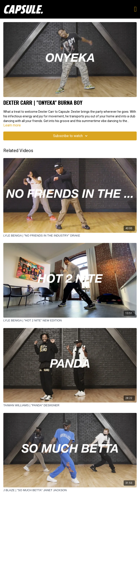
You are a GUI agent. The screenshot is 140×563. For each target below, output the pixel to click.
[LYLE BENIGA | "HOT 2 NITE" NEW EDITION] (70, 320)
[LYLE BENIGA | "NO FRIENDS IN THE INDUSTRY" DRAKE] (70, 235)
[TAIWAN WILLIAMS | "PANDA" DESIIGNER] (70, 405)
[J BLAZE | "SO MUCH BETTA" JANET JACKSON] (70, 490)
